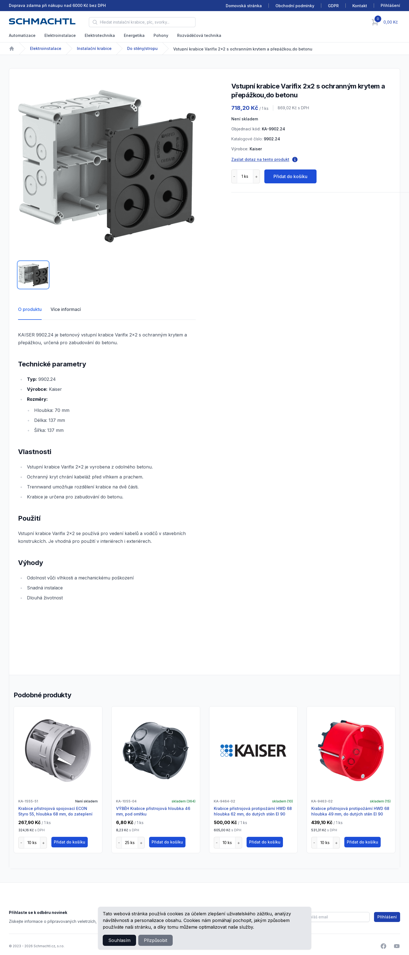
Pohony (161, 35)
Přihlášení (387, 917)
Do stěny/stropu (142, 48)
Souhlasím (119, 940)
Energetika (134, 35)
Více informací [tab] (66, 309)
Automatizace (22, 35)
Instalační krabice (94, 48)
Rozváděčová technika (199, 35)
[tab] (33, 275)
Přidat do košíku (290, 176)
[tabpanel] (107, 166)
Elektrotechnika (100, 35)
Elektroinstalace (60, 35)
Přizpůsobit (155, 940)
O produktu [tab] (30, 309)
